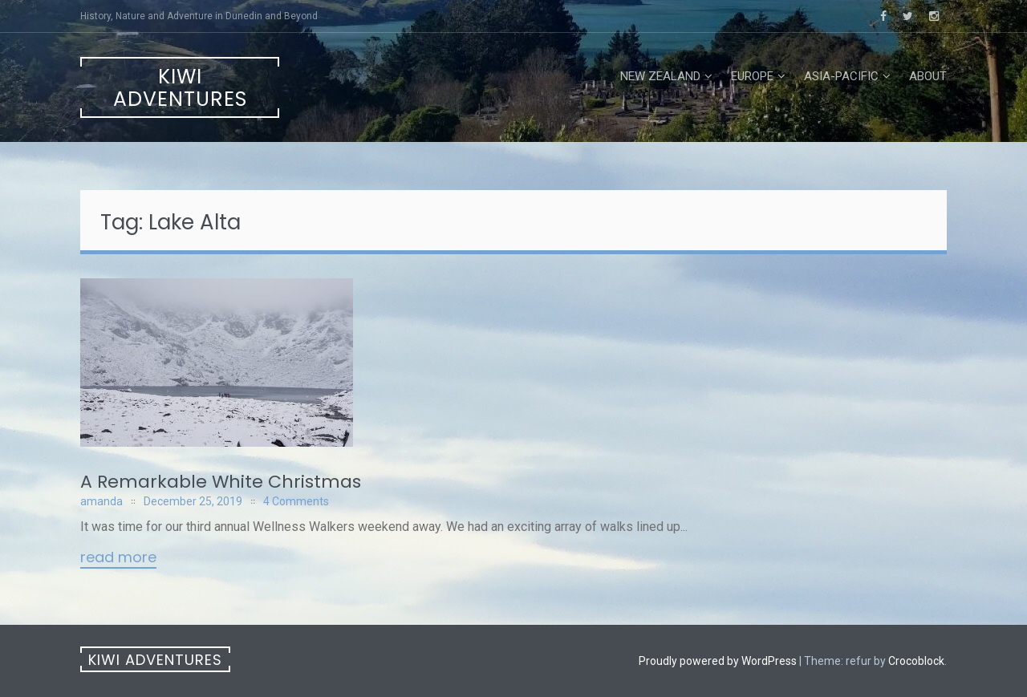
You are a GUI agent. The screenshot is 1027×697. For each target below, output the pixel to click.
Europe (752, 76)
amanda (101, 501)
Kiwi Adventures (180, 88)
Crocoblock (916, 660)
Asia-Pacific (841, 76)
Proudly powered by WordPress (718, 660)
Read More (118, 558)
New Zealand (660, 76)
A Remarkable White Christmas (220, 481)
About (928, 76)
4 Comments (296, 501)
